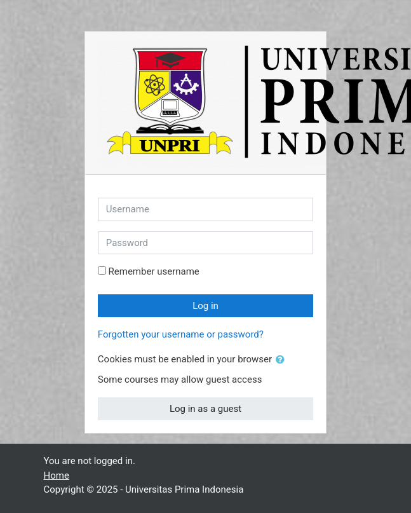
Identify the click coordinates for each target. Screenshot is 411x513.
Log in (205, 305)
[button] (282, 360)
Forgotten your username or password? (181, 334)
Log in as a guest (205, 408)
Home (56, 475)
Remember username (154, 271)
